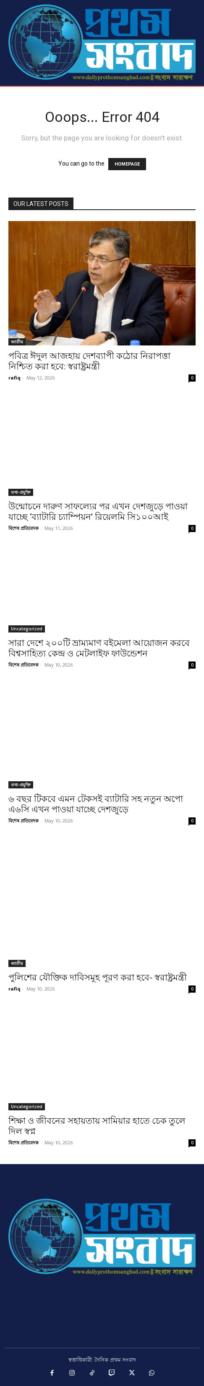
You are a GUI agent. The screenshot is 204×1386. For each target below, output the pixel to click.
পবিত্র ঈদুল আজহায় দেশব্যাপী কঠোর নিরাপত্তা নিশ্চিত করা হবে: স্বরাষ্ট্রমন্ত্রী (89, 361)
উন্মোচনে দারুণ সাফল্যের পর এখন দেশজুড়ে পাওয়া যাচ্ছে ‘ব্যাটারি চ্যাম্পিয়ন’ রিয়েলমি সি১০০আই (98, 511)
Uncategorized (26, 629)
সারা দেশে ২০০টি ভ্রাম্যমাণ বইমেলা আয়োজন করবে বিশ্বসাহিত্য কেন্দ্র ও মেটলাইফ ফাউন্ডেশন (99, 648)
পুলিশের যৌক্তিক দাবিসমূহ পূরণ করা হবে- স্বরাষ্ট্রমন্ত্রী (97, 977)
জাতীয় (17, 342)
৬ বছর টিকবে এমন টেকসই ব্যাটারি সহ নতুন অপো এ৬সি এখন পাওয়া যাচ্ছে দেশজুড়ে (95, 804)
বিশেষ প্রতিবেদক (23, 528)
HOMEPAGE (127, 164)
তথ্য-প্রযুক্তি (21, 492)
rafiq (14, 377)
